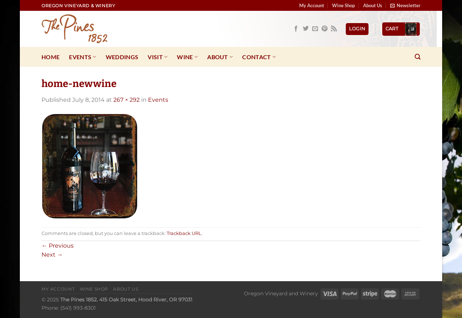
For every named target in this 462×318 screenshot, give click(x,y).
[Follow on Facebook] (296, 29)
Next (52, 254)
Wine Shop (343, 5)
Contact (259, 57)
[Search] (417, 57)
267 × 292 (126, 99)
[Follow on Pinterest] (324, 29)
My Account (311, 5)
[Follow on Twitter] (306, 29)
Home (51, 56)
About (220, 57)
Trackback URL (184, 233)
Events (82, 57)
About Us (372, 5)
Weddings (122, 56)
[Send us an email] (315, 29)
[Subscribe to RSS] (334, 29)
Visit (157, 57)
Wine (187, 57)
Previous (58, 245)
